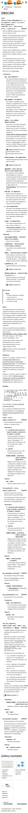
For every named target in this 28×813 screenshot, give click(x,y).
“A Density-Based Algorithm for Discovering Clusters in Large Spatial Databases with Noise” (13, 361)
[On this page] (26, 2)
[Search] (23, 2)
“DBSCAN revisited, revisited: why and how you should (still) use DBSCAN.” (14, 378)
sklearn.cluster (17, 7)
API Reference (8, 7)
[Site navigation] (2, 2)
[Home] (2, 7)
